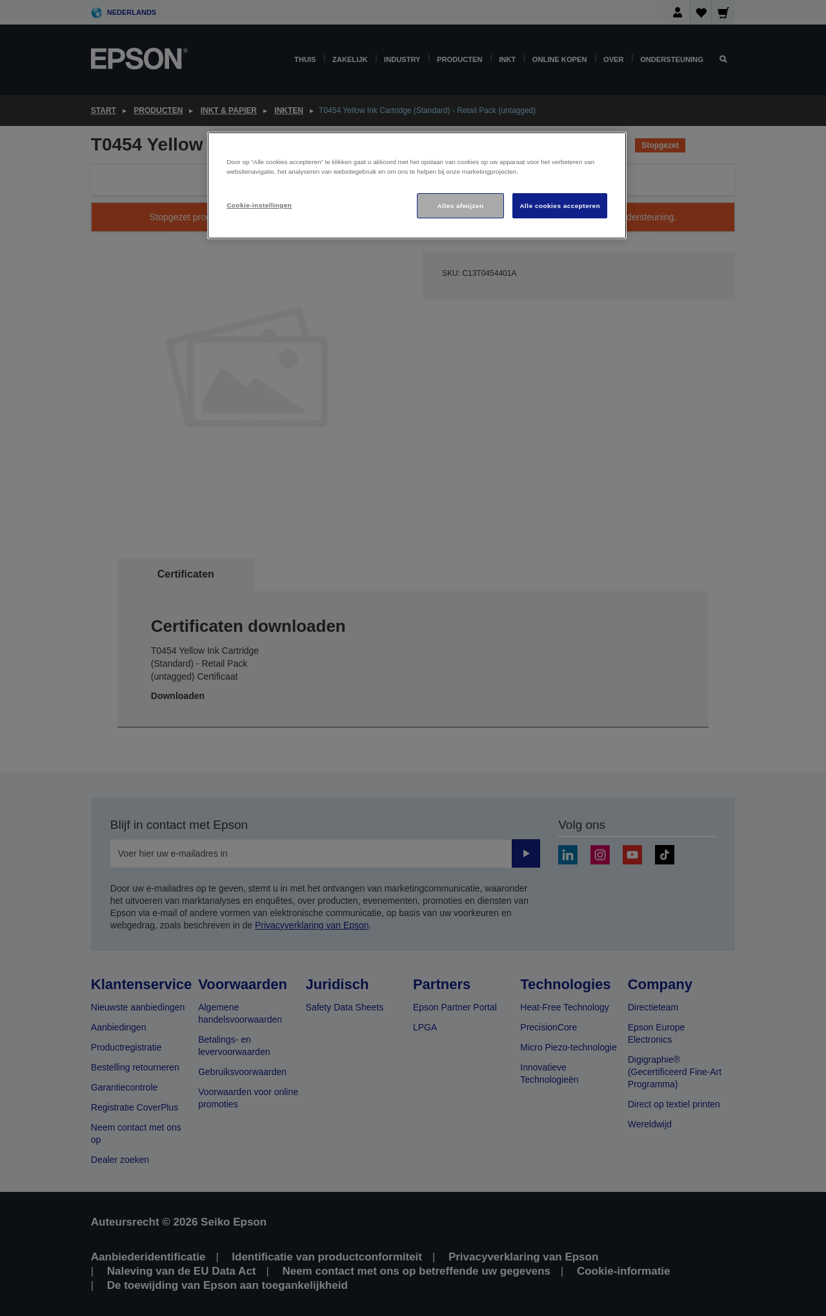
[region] (417, 186)
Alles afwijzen (461, 205)
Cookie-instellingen (259, 205)
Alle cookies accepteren (559, 205)
